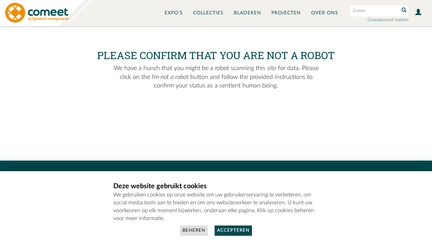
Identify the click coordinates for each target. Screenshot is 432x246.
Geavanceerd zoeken (388, 20)
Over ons (324, 13)
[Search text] (374, 10)
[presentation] (215, 112)
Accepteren (233, 230)
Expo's (174, 13)
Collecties (208, 13)
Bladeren (247, 13)
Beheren (193, 230)
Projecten (286, 13)
